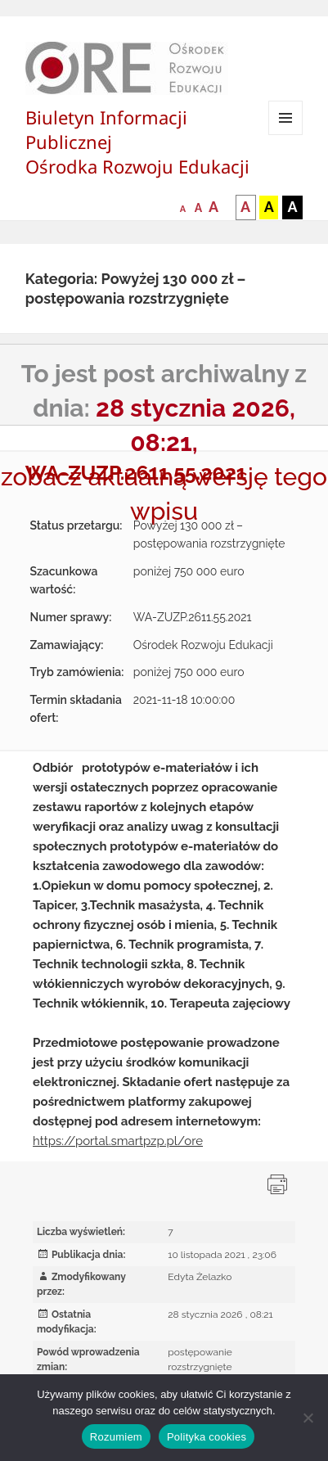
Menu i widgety (286, 134)
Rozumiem (116, 1437)
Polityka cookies (206, 1437)
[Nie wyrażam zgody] (307, 1417)
